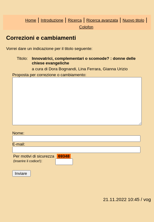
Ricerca (75, 20)
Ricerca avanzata (102, 20)
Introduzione (52, 20)
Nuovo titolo (133, 20)
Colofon (86, 27)
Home (30, 20)
